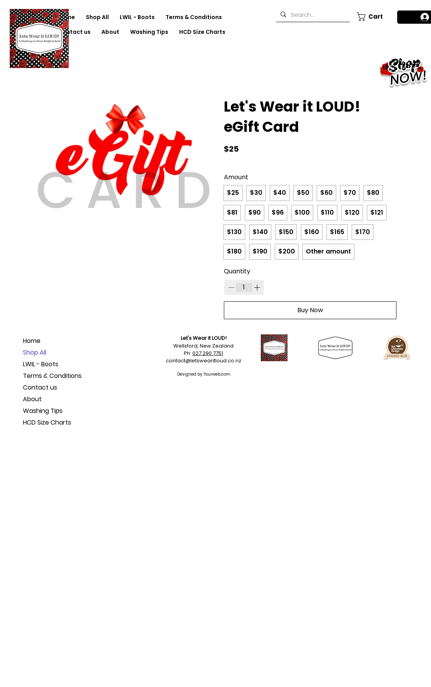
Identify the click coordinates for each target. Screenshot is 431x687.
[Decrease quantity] (231, 287)
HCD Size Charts (47, 422)
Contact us (40, 387)
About (32, 399)
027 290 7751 (207, 353)
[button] (372, 16)
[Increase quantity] (257, 287)
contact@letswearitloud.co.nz (203, 360)
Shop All (34, 352)
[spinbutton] (244, 287)
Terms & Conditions (50, 375)
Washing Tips (43, 410)
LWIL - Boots (40, 364)
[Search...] (312, 14)
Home (31, 340)
